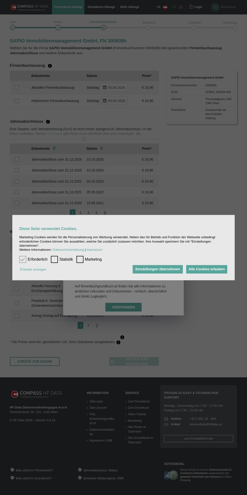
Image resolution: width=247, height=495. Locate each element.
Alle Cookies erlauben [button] (206, 269)
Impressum (95, 250)
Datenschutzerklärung (68, 250)
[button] (34, 269)
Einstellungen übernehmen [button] (156, 269)
